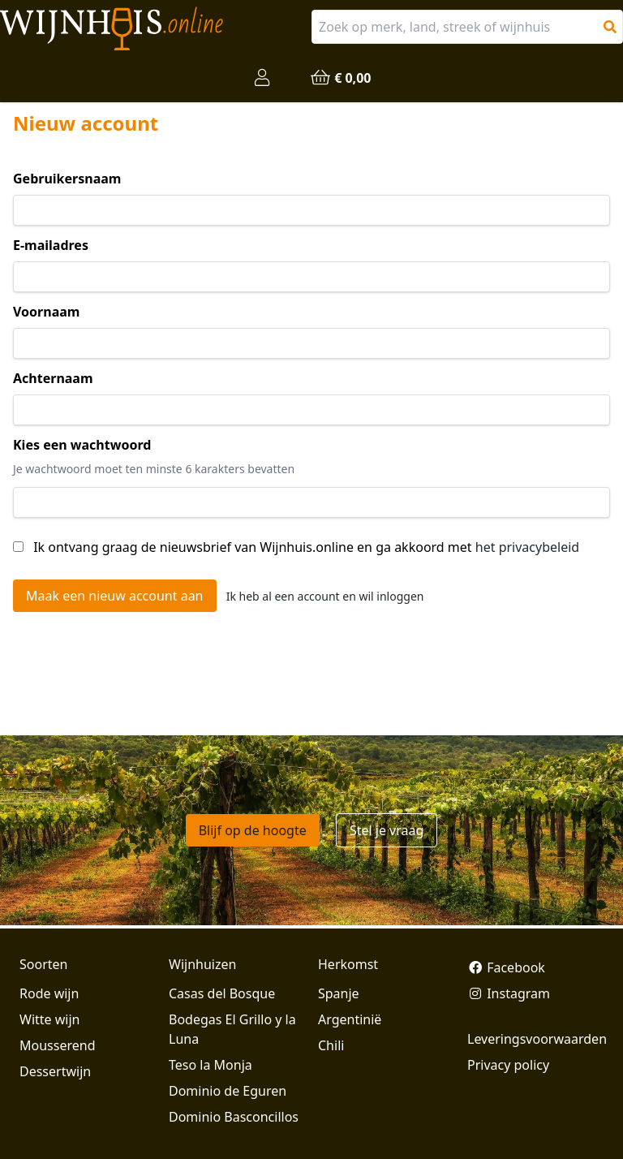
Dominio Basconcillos (234, 1117)
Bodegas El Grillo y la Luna (232, 1029)
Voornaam (46, 312)
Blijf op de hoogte (253, 830)
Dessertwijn (55, 1071)
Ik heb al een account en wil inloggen (325, 596)
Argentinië (349, 1019)
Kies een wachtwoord (82, 445)
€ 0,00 (340, 78)
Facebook (506, 967)
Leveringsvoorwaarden (535, 1039)
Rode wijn (49, 993)
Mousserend (57, 1045)
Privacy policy (508, 1065)
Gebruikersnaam (67, 178)
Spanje (338, 993)
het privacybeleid (527, 547)
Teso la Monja (210, 1065)
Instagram (508, 993)
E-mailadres (50, 245)
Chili (331, 1045)
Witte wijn (49, 1019)
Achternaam (53, 378)
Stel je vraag (386, 830)
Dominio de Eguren (227, 1091)
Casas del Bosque (222, 993)
